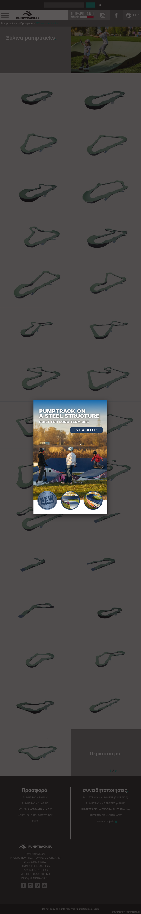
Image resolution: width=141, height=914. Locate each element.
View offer (86, 430)
